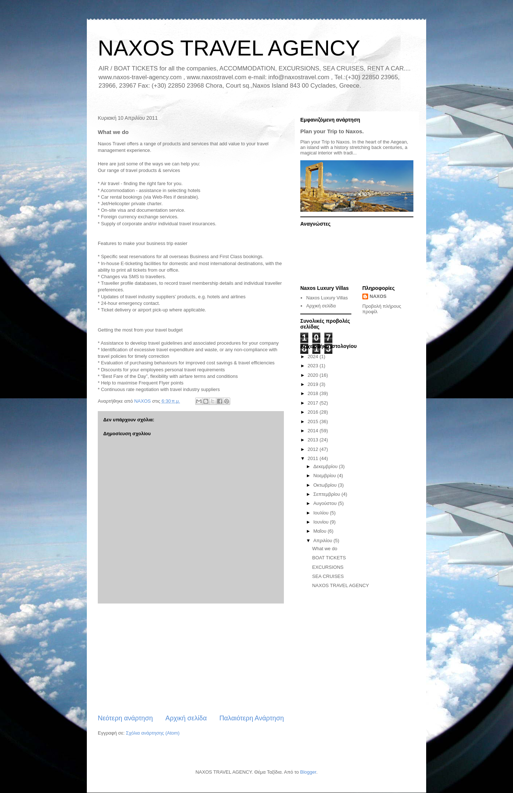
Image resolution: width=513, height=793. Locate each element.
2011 (314, 458)
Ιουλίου (321, 513)
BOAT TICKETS (329, 557)
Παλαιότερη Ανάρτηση (251, 718)
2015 (314, 421)
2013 (314, 440)
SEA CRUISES (328, 576)
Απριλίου (323, 540)
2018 (314, 393)
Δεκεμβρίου (326, 466)
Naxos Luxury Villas (327, 297)
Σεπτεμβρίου (327, 494)
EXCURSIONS (327, 567)
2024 (314, 356)
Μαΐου (320, 531)
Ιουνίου (321, 522)
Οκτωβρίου (325, 485)
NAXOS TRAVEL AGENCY (229, 48)
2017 (314, 403)
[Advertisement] (191, 658)
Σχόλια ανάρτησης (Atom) (153, 733)
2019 (314, 384)
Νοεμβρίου (325, 475)
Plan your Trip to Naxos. (332, 131)
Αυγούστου (325, 503)
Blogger (308, 772)
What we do (324, 548)
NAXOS (378, 296)
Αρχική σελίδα (186, 718)
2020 (314, 375)
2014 (314, 430)
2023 (314, 365)
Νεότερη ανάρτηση (125, 718)
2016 (314, 412)
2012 (314, 449)
